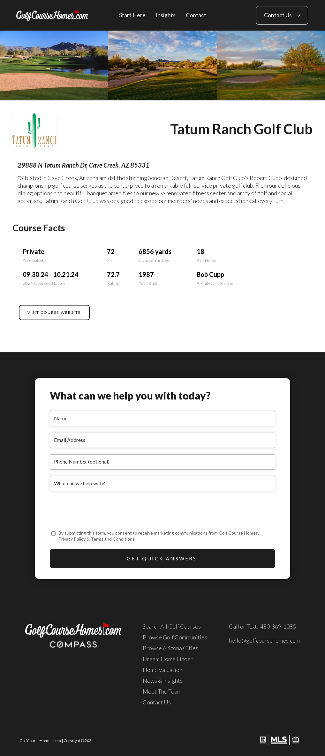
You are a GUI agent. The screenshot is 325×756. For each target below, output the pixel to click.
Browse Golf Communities (175, 637)
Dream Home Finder (168, 658)
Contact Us (157, 702)
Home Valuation (162, 669)
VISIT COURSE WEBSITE (54, 312)
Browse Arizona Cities (170, 648)
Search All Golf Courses (172, 626)
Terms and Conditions (113, 539)
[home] (52, 15)
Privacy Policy (72, 539)
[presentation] (98, 510)
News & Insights (163, 680)
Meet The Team (162, 691)
